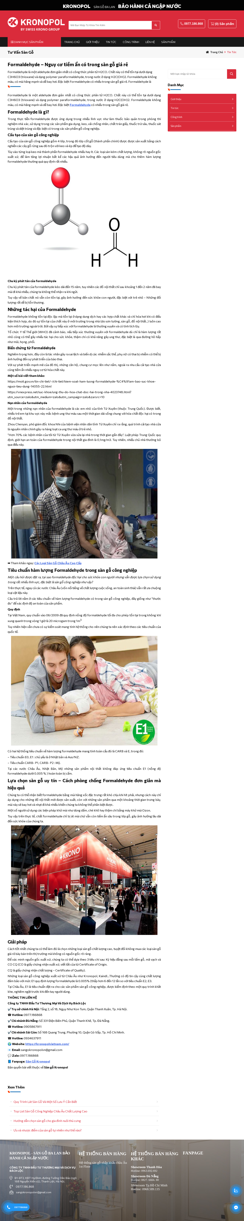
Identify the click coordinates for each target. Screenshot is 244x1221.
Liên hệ (150, 42)
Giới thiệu (92, 42)
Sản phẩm (168, 42)
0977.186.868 (193, 23)
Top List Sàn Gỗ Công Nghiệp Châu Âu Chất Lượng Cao (50, 1111)
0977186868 (20, 1207)
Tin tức (111, 42)
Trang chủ (72, 42)
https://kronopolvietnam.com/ (47, 1044)
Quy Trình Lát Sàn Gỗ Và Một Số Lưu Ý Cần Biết (45, 1101)
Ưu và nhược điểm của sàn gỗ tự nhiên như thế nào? (48, 1130)
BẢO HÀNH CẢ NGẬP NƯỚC (149, 6)
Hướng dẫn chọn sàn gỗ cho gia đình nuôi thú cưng (47, 1120)
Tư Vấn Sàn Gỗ (21, 52)
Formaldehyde (80, 105)
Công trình (131, 42)
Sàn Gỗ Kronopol (38, 1061)
